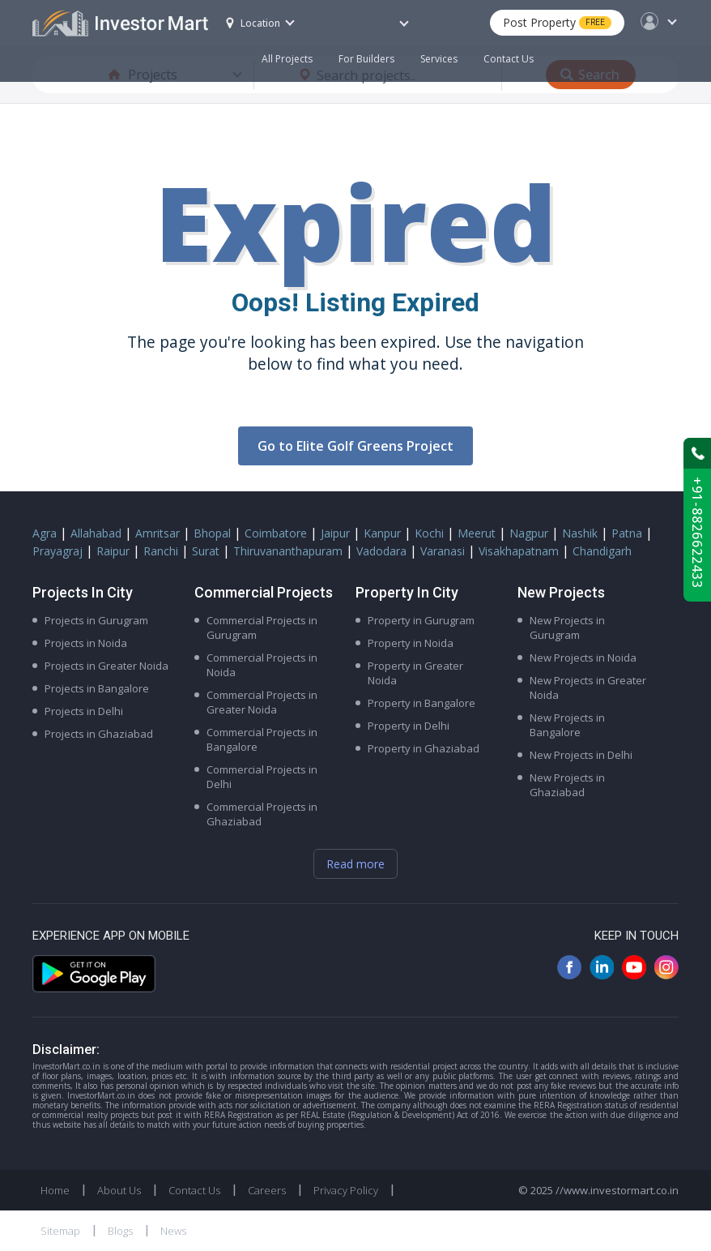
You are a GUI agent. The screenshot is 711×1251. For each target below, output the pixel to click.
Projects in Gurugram (96, 620)
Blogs (120, 1230)
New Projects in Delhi (581, 755)
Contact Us (508, 59)
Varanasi (442, 551)
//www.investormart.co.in (617, 1190)
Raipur (113, 551)
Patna (626, 533)
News (173, 1230)
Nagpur (528, 533)
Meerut (477, 533)
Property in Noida (410, 643)
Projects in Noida (86, 643)
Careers (267, 1190)
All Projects (287, 59)
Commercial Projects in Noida (261, 664)
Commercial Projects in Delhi (261, 776)
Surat (205, 551)
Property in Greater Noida (415, 673)
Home (55, 1190)
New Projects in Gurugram (567, 627)
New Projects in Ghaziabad (567, 784)
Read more (355, 864)
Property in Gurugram (421, 620)
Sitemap (60, 1230)
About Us (119, 1190)
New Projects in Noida (583, 657)
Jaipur (335, 533)
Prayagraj (57, 551)
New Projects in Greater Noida (588, 687)
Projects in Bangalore (97, 688)
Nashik (580, 533)
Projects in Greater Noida (106, 665)
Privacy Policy (345, 1190)
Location (253, 23)
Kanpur (382, 533)
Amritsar (157, 533)
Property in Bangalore (421, 703)
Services (439, 59)
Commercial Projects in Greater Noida (261, 702)
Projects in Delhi (84, 711)
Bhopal (212, 533)
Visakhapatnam (519, 551)
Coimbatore (276, 533)
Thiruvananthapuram (288, 551)
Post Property (557, 22)
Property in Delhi (408, 725)
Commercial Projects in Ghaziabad (261, 814)
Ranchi (160, 551)
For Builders (372, 51)
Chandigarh (602, 551)
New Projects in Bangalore (567, 724)
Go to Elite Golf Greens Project (355, 446)
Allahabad (95, 533)
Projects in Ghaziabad (99, 733)
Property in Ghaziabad (423, 748)
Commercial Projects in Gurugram (261, 627)
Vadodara (381, 551)
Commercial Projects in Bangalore (261, 739)
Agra (44, 533)
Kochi (429, 533)
